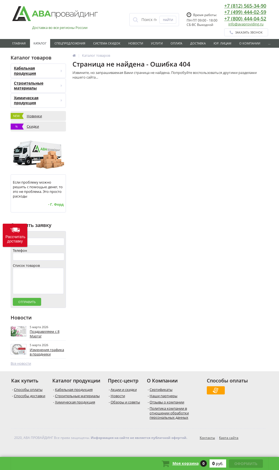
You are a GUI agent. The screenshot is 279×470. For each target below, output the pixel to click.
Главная (19, 43)
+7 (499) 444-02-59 (245, 12)
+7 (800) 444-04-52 (245, 18)
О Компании (249, 43)
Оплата (176, 43)
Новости (135, 43)
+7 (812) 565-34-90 (245, 5)
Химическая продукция (38, 100)
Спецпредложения (69, 43)
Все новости (21, 369)
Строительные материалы (38, 85)
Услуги (157, 43)
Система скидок (106, 43)
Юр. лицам (222, 43)
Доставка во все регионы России (59, 27)
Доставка (198, 43)
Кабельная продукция (38, 70)
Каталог (40, 43)
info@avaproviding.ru (245, 24)
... (269, 43)
